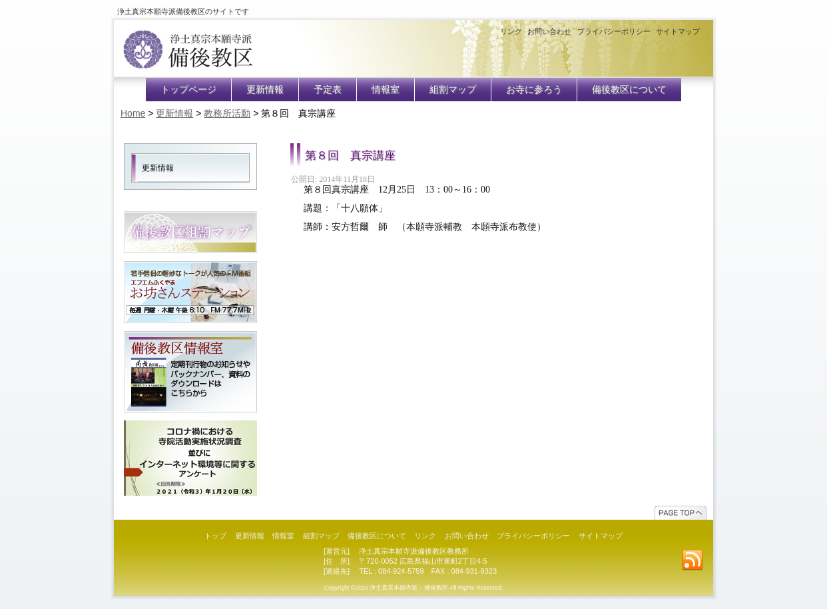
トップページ (188, 90)
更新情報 (265, 90)
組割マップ (452, 90)
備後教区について (629, 90)
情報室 (386, 90)
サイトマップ (678, 31)
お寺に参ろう (534, 90)
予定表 (328, 90)
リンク (511, 31)
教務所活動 (227, 113)
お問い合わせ (549, 31)
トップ (215, 536)
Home (133, 113)
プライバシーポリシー (614, 31)
